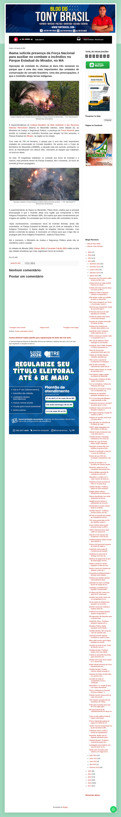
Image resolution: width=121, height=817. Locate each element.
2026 (90, 252)
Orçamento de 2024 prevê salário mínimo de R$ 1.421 (100, 279)
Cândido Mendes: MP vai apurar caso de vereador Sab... (100, 632)
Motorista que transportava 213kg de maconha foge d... (100, 308)
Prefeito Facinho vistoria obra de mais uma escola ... (100, 696)
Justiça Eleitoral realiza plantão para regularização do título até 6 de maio (40, 338)
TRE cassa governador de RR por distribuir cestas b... (99, 521)
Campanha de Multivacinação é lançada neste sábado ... (99, 574)
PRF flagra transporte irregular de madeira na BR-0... (100, 413)
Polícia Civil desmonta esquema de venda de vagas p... (100, 545)
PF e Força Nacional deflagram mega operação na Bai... (99, 399)
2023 (90, 261)
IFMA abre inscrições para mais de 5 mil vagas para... (99, 706)
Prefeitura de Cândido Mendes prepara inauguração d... (99, 612)
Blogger (65, 807)
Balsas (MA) (39, 248)
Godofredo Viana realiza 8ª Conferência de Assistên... (99, 550)
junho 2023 (93, 758)
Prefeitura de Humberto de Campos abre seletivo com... (99, 327)
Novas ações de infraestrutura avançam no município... (99, 603)
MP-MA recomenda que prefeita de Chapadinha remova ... (100, 516)
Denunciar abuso (92, 795)
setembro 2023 (95, 273)
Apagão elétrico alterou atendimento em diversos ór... (100, 492)
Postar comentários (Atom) (24, 331)
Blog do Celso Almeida (95, 246)
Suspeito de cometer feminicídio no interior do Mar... (100, 322)
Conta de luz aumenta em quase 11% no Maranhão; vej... (100, 389)
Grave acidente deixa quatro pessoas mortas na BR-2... (99, 526)
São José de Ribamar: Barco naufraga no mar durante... (99, 341)
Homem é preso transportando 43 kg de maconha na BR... (100, 727)
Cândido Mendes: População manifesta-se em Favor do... (99, 438)
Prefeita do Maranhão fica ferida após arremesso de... (100, 656)
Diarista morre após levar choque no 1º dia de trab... (100, 660)
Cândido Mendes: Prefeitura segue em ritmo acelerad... (99, 487)
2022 (90, 771)
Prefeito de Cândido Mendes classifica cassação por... (98, 356)
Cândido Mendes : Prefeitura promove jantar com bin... (99, 511)
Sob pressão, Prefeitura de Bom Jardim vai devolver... (100, 380)
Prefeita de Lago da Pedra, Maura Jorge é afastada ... (99, 442)
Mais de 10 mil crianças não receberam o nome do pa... (99, 536)
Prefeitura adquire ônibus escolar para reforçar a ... (100, 540)
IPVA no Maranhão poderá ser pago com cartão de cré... (99, 722)
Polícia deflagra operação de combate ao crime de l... (99, 473)
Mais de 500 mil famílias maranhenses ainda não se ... (100, 365)
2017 (90, 786)
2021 (90, 774)
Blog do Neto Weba (94, 244)
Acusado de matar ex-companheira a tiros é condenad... (97, 680)
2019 (90, 780)
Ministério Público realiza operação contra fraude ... (98, 627)
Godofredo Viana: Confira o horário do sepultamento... (99, 731)
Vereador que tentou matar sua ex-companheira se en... (99, 598)
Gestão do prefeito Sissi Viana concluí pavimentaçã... (99, 317)
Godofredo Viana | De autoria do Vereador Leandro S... (100, 409)
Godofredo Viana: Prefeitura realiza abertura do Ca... (98, 332)
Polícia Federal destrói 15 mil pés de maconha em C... (100, 370)
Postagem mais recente (17, 327)
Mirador (30, 136)
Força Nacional (67, 130)
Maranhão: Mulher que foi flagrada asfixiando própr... (99, 736)
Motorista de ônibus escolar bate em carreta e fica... (100, 675)
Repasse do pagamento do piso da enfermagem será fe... (100, 560)
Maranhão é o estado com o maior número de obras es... (99, 478)
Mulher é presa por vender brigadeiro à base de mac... (99, 564)
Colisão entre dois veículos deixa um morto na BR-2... (100, 289)
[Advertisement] (98, 203)
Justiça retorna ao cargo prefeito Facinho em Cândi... (100, 284)
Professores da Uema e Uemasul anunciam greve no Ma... (100, 404)
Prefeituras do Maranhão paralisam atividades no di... (99, 394)
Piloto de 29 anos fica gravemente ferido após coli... (100, 351)
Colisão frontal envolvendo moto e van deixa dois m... (100, 433)
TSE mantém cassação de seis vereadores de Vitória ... (99, 701)
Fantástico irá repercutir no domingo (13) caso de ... (98, 555)
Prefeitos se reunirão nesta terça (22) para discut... (100, 418)
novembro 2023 (95, 267)
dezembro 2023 (95, 264)
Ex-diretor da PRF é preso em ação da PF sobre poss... (99, 593)
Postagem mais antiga (70, 327)
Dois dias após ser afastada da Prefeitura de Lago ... (99, 423)
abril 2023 (93, 764)
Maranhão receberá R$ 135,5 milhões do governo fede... (99, 447)
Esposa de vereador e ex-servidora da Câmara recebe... (100, 463)
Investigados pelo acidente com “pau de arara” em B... (99, 746)
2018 (90, 783)
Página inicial (44, 327)
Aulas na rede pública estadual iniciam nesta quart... (99, 717)
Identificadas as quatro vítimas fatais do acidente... (99, 507)
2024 (90, 258)
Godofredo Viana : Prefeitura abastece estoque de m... (99, 622)
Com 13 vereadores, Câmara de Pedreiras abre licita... (100, 385)
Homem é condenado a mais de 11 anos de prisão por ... (100, 452)
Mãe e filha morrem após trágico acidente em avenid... (100, 641)
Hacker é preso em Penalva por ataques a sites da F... (100, 569)
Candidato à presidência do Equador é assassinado (98, 588)
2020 (90, 777)
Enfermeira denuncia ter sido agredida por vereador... (99, 313)
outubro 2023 (94, 270)
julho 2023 (93, 755)
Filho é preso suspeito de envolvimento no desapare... (99, 361)
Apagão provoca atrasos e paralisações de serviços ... (99, 502)
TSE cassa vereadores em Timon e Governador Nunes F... (100, 303)
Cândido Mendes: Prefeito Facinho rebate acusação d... (99, 670)
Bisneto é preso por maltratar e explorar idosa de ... (99, 608)
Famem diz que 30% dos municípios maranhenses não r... (100, 458)
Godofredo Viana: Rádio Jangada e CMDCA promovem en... (100, 346)
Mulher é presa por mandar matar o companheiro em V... (100, 337)
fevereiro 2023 (95, 767)
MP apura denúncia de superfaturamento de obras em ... (100, 711)
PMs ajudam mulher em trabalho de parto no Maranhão (100, 298)
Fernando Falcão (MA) (57, 248)
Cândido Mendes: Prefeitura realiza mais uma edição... (99, 651)
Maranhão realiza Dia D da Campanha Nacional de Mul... (100, 468)
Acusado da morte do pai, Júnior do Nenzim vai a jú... (100, 646)
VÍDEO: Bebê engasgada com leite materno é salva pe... (99, 428)
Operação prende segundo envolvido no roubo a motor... (99, 636)
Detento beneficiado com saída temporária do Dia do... (99, 497)
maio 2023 (93, 761)
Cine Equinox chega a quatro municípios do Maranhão (99, 375)
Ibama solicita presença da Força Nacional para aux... (100, 665)
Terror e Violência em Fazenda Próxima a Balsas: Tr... (99, 691)
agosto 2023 (94, 276)
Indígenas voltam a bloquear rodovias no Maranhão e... (99, 293)
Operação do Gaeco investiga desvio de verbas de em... (99, 584)
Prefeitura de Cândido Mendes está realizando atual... (99, 579)
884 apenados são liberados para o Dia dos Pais (100, 617)
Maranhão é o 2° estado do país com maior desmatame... (100, 686)
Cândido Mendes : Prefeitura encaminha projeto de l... (99, 741)
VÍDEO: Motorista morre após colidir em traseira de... (99, 531)
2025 (90, 255)
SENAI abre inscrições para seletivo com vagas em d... (99, 751)
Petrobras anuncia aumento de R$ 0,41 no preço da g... (99, 483)
